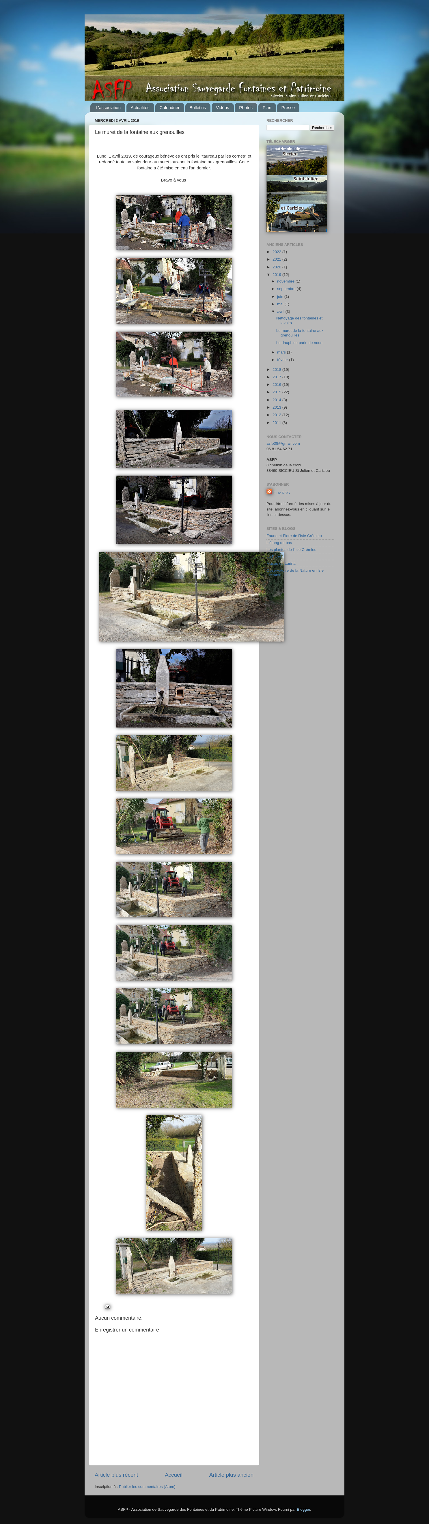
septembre (287, 289)
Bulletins (198, 107)
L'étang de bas (279, 543)
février (283, 360)
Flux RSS (281, 493)
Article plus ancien (231, 1475)
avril (281, 311)
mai (281, 304)
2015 (277, 392)
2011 (277, 422)
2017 (277, 377)
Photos (246, 107)
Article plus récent (116, 1475)
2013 (277, 407)
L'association (108, 107)
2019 (277, 274)
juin (280, 296)
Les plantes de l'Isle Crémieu (291, 549)
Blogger (303, 1509)
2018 (277, 369)
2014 (277, 400)
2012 (277, 415)
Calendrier (170, 107)
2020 (277, 267)
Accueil (173, 1475)
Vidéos (222, 107)
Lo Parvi (273, 556)
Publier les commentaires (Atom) (147, 1486)
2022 (277, 252)
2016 (277, 384)
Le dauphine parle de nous (299, 343)
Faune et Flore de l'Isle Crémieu (294, 536)
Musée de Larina (281, 563)
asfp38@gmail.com (283, 443)
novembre (286, 281)
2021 (277, 259)
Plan (267, 107)
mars (282, 352)
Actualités (140, 107)
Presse (288, 107)
